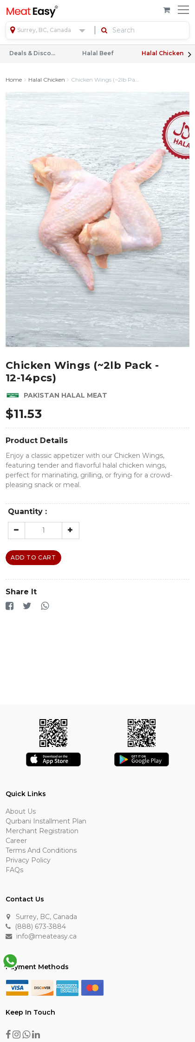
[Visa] (17, 987)
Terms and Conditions (41, 850)
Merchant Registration (42, 831)
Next (189, 54)
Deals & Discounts (32, 53)
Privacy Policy (28, 860)
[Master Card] (92, 987)
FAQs (14, 870)
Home (14, 80)
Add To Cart (33, 557)
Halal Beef (97, 53)
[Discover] (42, 987)
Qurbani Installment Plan (46, 821)
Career (16, 840)
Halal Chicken (162, 53)
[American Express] (67, 987)
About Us (21, 811)
